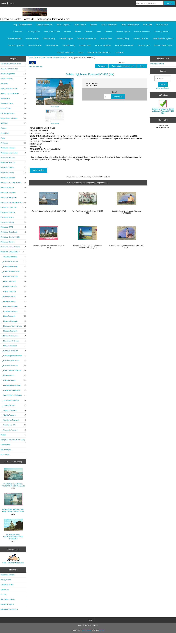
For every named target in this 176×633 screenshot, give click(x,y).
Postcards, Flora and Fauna (86, 39)
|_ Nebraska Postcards (13, 351)
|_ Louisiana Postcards (13, 311)
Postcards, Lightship (34, 46)
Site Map (4, 595)
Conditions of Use (7, 585)
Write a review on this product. (13, 559)
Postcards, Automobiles (142, 32)
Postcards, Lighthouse (16, 46)
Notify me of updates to (163, 107)
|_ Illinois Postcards (13, 296)
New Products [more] (13, 462)
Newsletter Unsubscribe (9, 609)
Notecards (67, 32)
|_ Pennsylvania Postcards (13, 385)
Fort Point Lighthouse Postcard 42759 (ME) (87, 212)
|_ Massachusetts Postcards (13, 326)
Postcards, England (66, 39)
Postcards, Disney (49, 39)
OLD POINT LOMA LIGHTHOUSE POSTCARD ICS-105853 (13, 529)
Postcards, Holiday (123, 39)
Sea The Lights (86, 630)
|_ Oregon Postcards (13, 380)
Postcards (108, 32)
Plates (99, 32)
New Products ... (7, 450)
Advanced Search (162, 88)
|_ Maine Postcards (13, 316)
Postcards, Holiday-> (13, 192)
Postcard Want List (157, 64)
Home (3, 3)
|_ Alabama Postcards (13, 257)
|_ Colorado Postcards (13, 267)
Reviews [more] (13, 549)
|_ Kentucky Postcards (13, 306)
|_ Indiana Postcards (13, 301)
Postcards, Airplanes (123, 32)
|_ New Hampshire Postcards (13, 356)
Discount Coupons (7, 604)
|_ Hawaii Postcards (13, 291)
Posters (80, 52)
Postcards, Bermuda (14, 39)
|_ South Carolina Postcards (13, 395)
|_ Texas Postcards (13, 405)
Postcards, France (106, 39)
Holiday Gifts (147, 25)
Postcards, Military (68, 46)
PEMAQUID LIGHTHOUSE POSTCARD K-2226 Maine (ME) (13, 477)
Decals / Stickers (80, 25)
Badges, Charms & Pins (44, 25)
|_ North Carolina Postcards (13, 371)
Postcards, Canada (32, 39)
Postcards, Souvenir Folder (124, 46)
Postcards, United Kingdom (163, 46)
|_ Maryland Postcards (13, 321)
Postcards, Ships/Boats (103, 46)
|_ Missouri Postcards (13, 346)
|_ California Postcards (13, 262)
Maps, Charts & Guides (52, 32)
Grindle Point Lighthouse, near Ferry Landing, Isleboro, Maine (13, 502)
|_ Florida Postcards (13, 282)
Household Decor (162, 25)
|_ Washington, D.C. (13, 425)
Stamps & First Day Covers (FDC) (99, 52)
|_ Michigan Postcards (13, 331)
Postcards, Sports (144, 46)
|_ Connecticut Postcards (13, 272)
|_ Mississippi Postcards (13, 341)
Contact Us (5, 590)
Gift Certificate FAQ (8, 599)
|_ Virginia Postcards (13, 415)
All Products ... (6, 455)
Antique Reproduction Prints (22, 25)
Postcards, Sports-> (13, 242)
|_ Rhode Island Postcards (13, 390)
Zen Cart (101, 630)
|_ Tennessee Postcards (13, 400)
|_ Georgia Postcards (13, 286)
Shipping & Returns (8, 575)
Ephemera (93, 25)
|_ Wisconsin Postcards (13, 430)
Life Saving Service (33, 32)
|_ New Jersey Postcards (13, 361)
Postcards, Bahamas (162, 32)
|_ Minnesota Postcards (13, 336)
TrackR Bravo (119, 52)
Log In (11, 3)
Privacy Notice (6, 580)
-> (13, 252)
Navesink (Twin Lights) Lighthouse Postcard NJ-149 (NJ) (87, 247)
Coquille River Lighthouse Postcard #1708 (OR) (126, 212)
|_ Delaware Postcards (13, 277)
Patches (78, 32)
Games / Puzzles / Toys (109, 25)
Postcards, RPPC (85, 46)
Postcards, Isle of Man (141, 39)
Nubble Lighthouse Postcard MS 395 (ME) (48, 247)
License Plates (17, 32)
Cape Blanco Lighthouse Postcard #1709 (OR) (126, 247)
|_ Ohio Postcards (13, 376)
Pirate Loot (88, 32)
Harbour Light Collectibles (130, 25)
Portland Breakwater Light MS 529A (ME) (49, 211)
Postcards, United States (43, 58)
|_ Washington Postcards (13, 420)
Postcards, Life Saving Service (163, 39)
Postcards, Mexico (52, 46)
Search (163, 71)
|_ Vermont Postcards (13, 410)
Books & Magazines (63, 25)
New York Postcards (59, 58)
